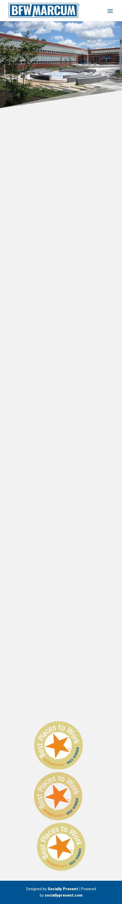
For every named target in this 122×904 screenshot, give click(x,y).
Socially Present (63, 889)
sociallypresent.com (63, 895)
